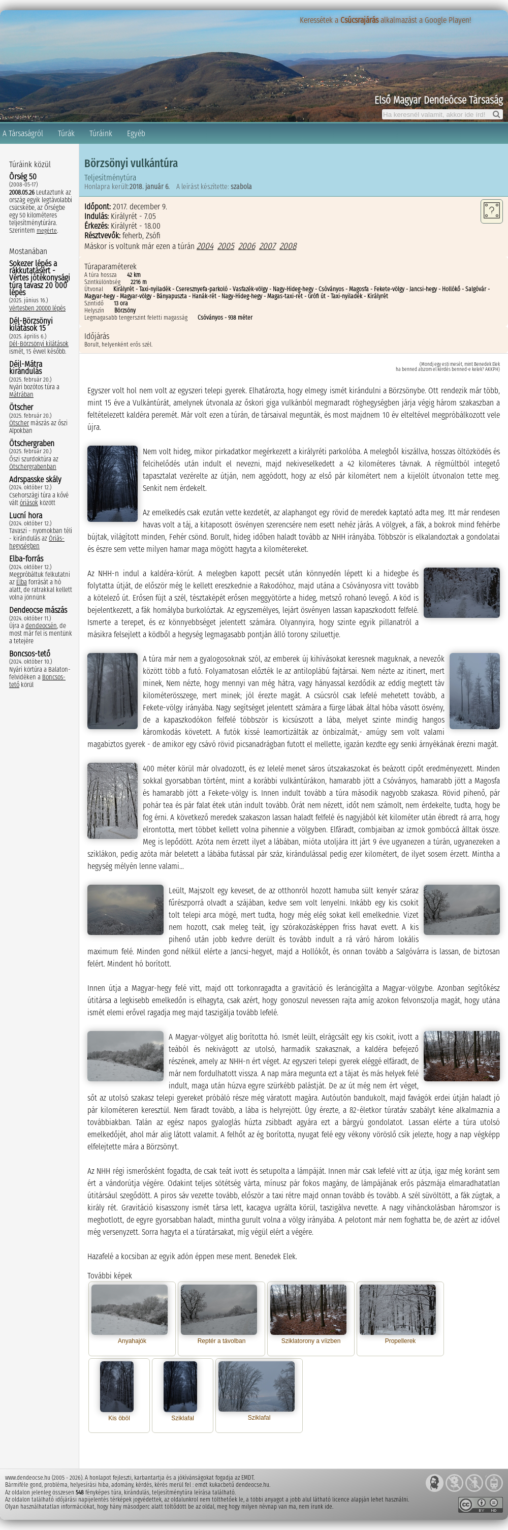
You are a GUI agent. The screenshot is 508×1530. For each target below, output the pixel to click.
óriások (29, 503)
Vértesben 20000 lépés (37, 308)
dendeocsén (41, 626)
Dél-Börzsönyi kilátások (39, 344)
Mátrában (21, 394)
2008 (287, 246)
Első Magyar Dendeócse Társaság (438, 100)
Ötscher (19, 423)
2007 (267, 246)
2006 (246, 246)
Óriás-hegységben (37, 542)
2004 (205, 246)
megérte (47, 230)
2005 (225, 246)
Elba (21, 582)
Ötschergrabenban (32, 467)
